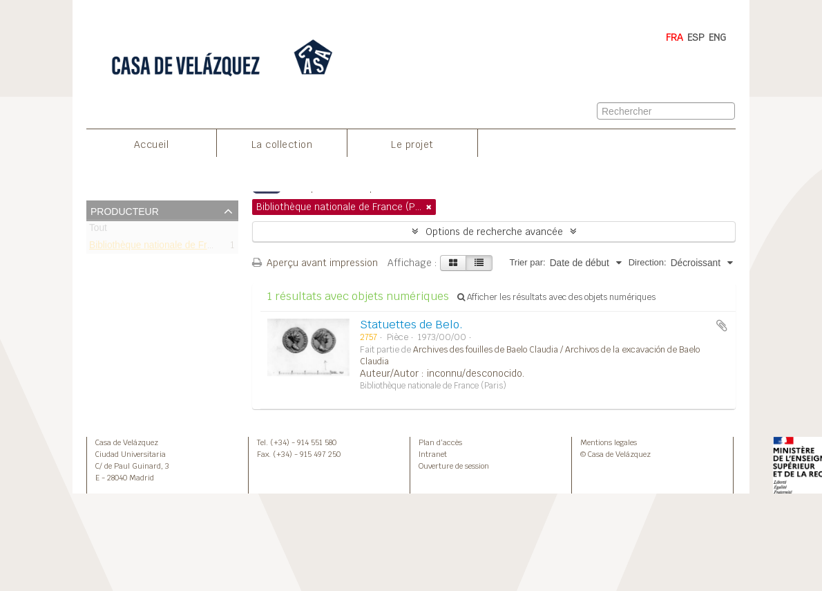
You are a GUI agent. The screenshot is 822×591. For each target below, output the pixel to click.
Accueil (151, 144)
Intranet (433, 454)
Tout (98, 230)
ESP (696, 37)
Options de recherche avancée (494, 231)
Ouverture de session (454, 466)
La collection (282, 144)
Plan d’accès (440, 442)
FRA (674, 37)
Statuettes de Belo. (411, 324)
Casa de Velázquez (126, 442)
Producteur (124, 210)
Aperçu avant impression (315, 262)
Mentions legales (608, 442)
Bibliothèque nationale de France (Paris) (173, 247)
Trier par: (527, 262)
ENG (717, 37)
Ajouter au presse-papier (722, 325)
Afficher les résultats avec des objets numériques (556, 297)
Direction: (648, 262)
